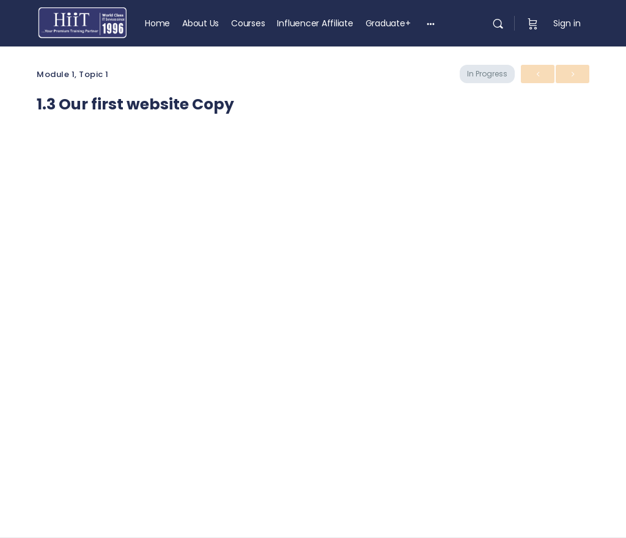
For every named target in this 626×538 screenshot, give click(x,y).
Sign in (567, 23)
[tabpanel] (313, 289)
